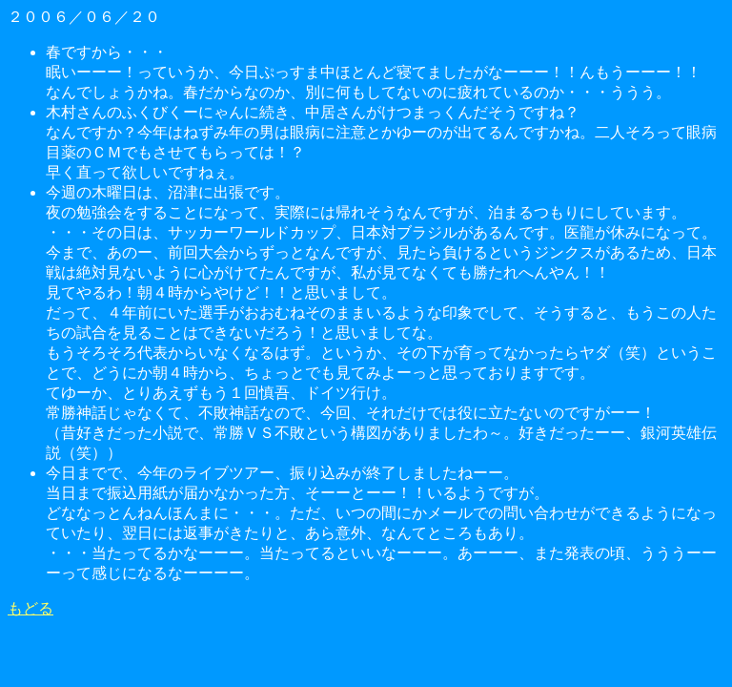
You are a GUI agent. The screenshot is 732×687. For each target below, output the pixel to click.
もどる (30, 608)
